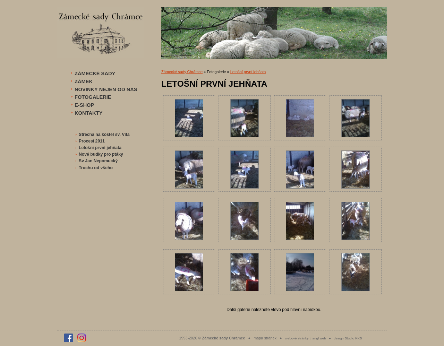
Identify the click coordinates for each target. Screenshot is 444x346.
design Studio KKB (348, 338)
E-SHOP (84, 105)
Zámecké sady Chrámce (182, 72)
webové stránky (297, 338)
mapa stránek (265, 338)
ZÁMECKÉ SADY (95, 73)
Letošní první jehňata (100, 147)
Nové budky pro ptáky (101, 154)
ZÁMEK (84, 81)
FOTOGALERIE (93, 97)
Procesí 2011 (92, 141)
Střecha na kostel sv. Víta (104, 134)
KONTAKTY (88, 113)
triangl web (317, 338)
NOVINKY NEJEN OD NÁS (106, 89)
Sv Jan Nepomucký (98, 160)
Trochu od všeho (96, 167)
